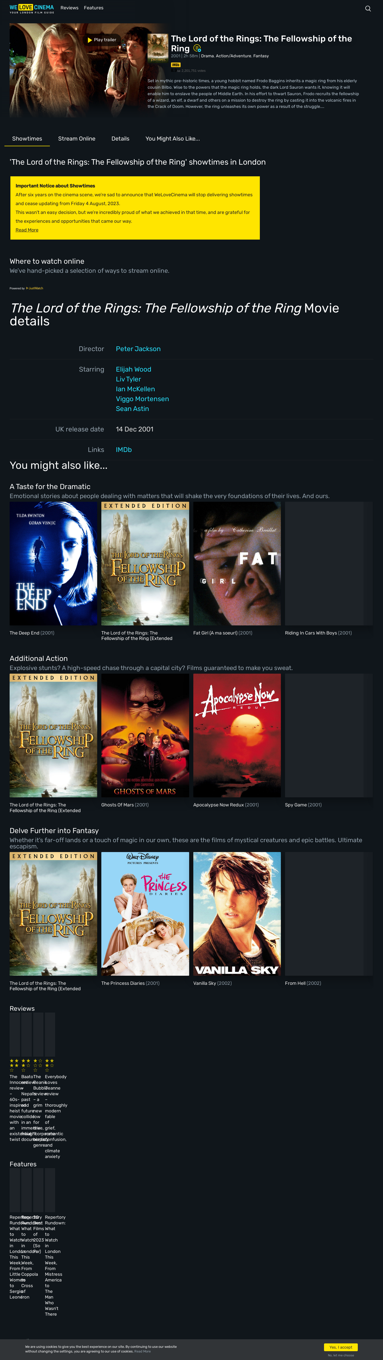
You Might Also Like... (173, 138)
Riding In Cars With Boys (311, 632)
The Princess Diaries (123, 983)
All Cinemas (100, 1234)
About (134, 1234)
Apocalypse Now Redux (219, 804)
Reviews (69, 7)
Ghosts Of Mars (118, 804)
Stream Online (76, 138)
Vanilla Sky (205, 983)
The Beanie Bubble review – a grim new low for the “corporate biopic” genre (216, 1077)
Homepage (62, 1234)
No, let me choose (341, 1355)
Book (57, 1248)
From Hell (296, 983)
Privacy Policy (143, 1276)
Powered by (26, 287)
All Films (61, 1262)
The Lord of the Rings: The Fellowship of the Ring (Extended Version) (137, 638)
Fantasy (261, 55)
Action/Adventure (233, 55)
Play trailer (32, 35)
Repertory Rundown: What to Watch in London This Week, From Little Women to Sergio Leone (46, 1169)
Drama (207, 55)
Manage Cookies (144, 1290)
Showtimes (27, 138)
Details (120, 138)
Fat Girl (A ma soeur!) (216, 632)
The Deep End (25, 632)
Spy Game (296, 804)
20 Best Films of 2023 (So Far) (212, 1164)
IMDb (124, 449)
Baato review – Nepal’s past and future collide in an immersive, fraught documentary (127, 1077)
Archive (136, 1248)
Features (94, 7)
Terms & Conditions (148, 1262)
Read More (142, 1351)
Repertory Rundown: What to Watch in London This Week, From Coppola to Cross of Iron (131, 1169)
